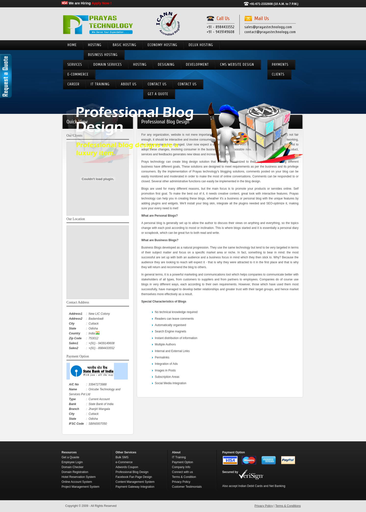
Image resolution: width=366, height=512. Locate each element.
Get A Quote (158, 94)
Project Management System (80, 486)
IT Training (100, 84)
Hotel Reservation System (79, 477)
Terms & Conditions (288, 506)
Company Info (181, 467)
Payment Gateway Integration (135, 486)
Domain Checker (72, 467)
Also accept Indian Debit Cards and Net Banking (253, 486)
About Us (129, 84)
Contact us (157, 84)
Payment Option (182, 462)
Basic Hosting (124, 45)
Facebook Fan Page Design (134, 477)
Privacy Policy (181, 482)
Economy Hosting (162, 45)
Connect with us (182, 472)
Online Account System (77, 482)
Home (72, 45)
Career (73, 84)
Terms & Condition (184, 477)
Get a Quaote (70, 457)
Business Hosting (103, 55)
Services (74, 65)
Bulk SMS (122, 457)
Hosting (95, 45)
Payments (280, 65)
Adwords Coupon (127, 467)
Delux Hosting (201, 45)
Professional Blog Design (132, 472)
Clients (278, 74)
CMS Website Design (237, 65)
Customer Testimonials (187, 486)
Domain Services (107, 65)
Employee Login (72, 462)
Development (197, 65)
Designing (166, 65)
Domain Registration (75, 472)
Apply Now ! (102, 3)
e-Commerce (78, 74)
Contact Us (187, 84)
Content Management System (135, 482)
